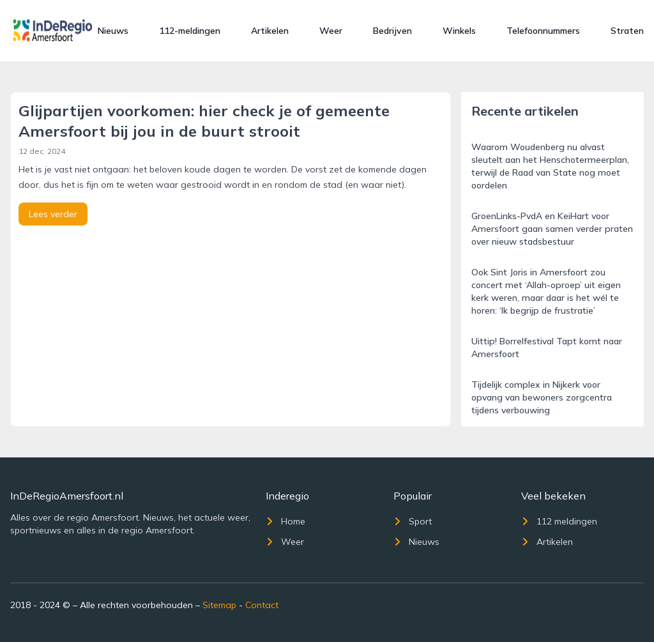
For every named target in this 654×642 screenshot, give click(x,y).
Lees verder (53, 214)
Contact (261, 605)
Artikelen (270, 30)
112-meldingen (189, 30)
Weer (330, 30)
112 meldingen (559, 521)
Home (285, 521)
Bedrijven (392, 30)
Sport (412, 521)
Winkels (459, 30)
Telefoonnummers (543, 30)
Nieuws (113, 30)
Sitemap (219, 605)
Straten (627, 30)
